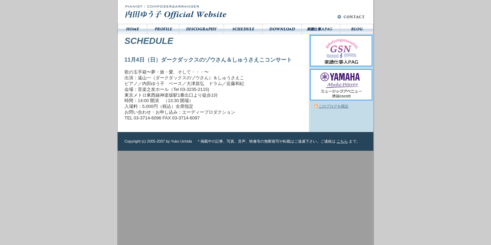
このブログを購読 (333, 106)
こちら (342, 141)
